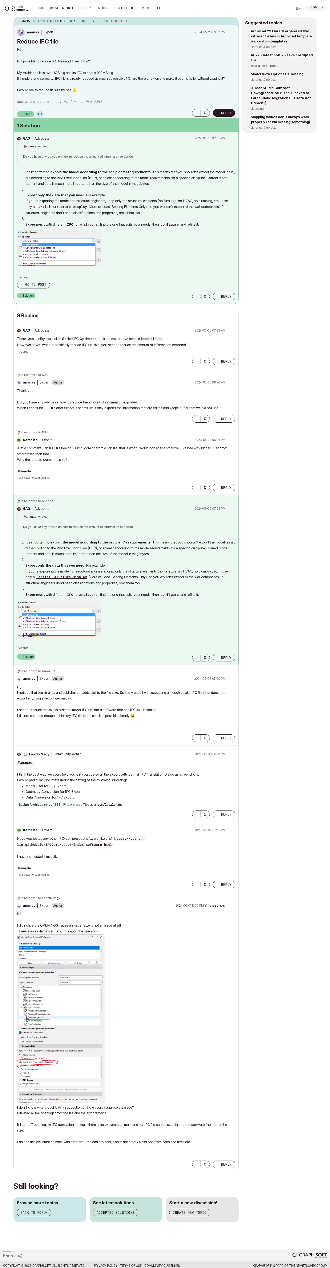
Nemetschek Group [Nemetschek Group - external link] (311, 1265)
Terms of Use (131, 1265)
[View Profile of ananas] (33, 32)
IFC (39, 114)
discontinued (150, 339)
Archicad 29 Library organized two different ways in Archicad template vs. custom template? (281, 36)
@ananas (30, 146)
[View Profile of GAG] (26, 138)
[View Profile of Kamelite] (30, 440)
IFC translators (82, 225)
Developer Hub (125, 8)
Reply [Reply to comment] (226, 296)
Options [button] (233, 21)
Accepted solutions (115, 1212)
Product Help (152, 8)
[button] (196, 112)
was (31, 339)
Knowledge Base (62, 8)
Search (285, 8)
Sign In (316, 7)
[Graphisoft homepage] (309, 1255)
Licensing (257, 108)
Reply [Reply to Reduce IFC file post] (226, 113)
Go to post (35, 284)
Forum (40, 8)
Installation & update (264, 65)
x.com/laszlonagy (108, 805)
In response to (35, 375)
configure (170, 225)
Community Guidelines (162, 1265)
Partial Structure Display (61, 207)
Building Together (94, 8)
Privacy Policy (105, 1265)
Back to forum (34, 1212)
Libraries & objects (263, 47)
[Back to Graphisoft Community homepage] (17, 8)
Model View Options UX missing (277, 74)
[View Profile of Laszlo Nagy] (39, 754)
